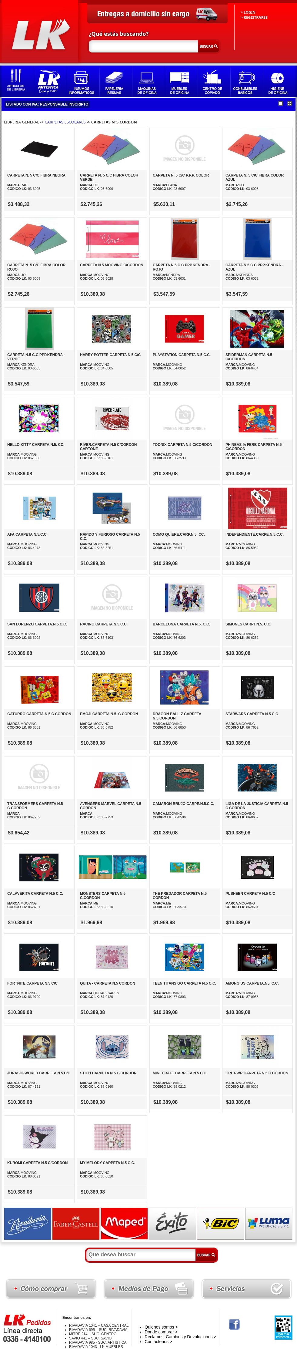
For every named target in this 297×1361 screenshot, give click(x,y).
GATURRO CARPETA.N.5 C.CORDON (39, 714)
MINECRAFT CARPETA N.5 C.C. (180, 1073)
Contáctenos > (158, 1341)
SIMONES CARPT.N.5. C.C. (248, 624)
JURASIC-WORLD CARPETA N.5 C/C (38, 1073)
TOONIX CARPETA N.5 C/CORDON (182, 445)
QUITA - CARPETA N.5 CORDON (107, 983)
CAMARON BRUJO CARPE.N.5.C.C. (183, 804)
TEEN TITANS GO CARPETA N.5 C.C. (184, 983)
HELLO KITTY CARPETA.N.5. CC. (35, 445)
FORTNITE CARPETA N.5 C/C (32, 983)
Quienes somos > (161, 1327)
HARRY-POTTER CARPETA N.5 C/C (110, 355)
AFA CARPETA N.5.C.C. (27, 534)
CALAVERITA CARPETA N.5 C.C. (35, 893)
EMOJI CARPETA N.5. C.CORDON (109, 714)
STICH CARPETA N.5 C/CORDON (108, 1073)
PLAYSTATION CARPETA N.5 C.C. (182, 355)
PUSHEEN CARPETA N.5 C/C (250, 893)
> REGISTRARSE (254, 17)
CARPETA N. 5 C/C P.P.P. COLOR (181, 175)
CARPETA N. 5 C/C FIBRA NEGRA (36, 175)
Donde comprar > (161, 1331)
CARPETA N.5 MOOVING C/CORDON (111, 265)
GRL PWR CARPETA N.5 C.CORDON (256, 1073)
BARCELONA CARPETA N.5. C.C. (181, 624)
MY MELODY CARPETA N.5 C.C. (107, 1163)
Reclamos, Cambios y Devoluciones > (180, 1336)
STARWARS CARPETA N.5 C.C (251, 714)
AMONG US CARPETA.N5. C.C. (252, 983)
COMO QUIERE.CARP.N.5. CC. (179, 534)
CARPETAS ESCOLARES (65, 122)
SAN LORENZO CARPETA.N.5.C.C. (37, 624)
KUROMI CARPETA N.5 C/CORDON (37, 1163)
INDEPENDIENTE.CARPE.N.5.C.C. (254, 534)
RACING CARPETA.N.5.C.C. (104, 624)
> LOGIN (248, 12)
